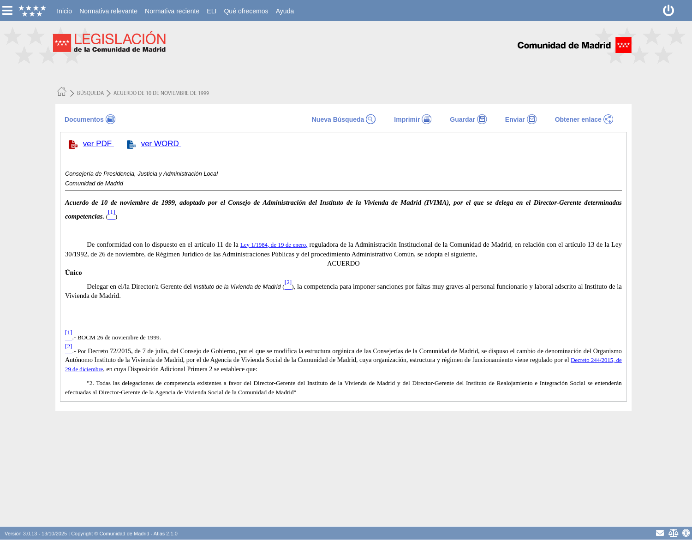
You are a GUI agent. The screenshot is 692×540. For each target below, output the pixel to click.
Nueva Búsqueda (338, 119)
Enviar (515, 119)
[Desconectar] (669, 10)
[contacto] (660, 533)
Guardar (462, 119)
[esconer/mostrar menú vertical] (7, 10)
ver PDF (98, 143)
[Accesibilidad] (686, 533)
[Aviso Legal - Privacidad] (673, 533)
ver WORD (161, 143)
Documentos (84, 119)
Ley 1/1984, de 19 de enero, (273, 245)
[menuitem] (64, 11)
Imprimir (407, 119)
